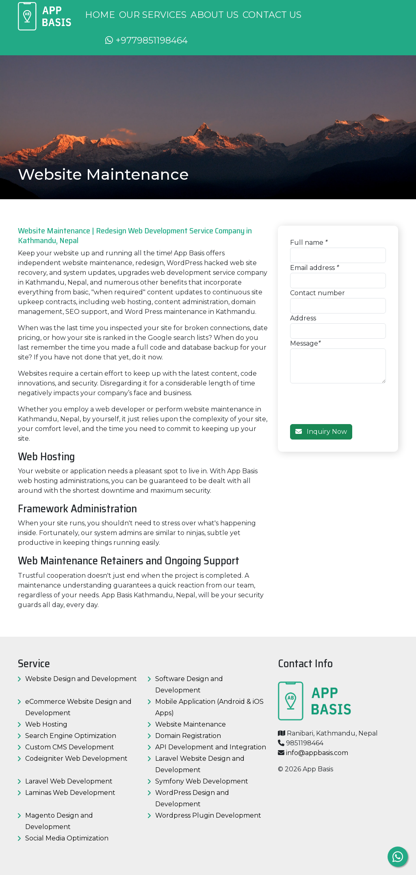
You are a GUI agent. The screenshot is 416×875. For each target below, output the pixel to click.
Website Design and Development (81, 679)
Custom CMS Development (69, 747)
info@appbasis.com (317, 753)
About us (214, 14)
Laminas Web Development (70, 793)
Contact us (272, 14)
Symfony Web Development (201, 781)
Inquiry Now (321, 431)
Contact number (317, 293)
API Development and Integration (210, 747)
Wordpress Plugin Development (208, 815)
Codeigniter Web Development (76, 758)
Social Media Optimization (66, 838)
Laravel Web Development (69, 781)
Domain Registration (188, 736)
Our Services (152, 14)
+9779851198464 (146, 40)
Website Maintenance (190, 724)
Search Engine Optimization (70, 736)
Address (303, 318)
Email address (312, 268)
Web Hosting (46, 724)
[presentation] (352, 399)
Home (100, 14)
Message (304, 343)
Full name (306, 242)
